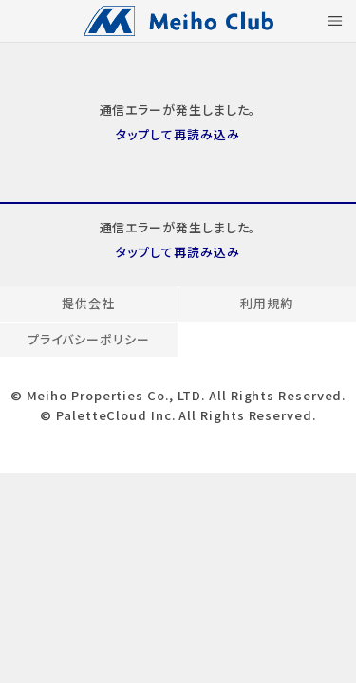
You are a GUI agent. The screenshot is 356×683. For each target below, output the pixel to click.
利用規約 (266, 303)
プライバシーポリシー (89, 339)
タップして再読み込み (177, 134)
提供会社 (88, 303)
